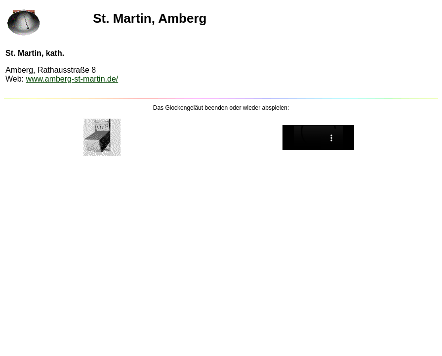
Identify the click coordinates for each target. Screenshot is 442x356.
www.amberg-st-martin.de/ (72, 79)
